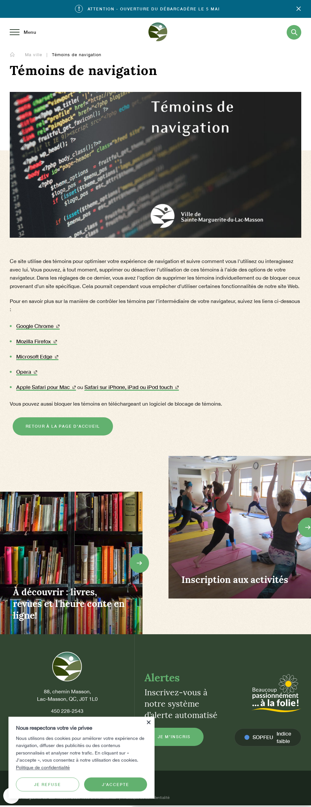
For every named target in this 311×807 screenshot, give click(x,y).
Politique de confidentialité (43, 767)
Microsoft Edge (37, 356)
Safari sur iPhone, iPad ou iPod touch (131, 387)
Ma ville (34, 54)
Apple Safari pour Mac (46, 387)
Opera (26, 372)
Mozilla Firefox (36, 341)
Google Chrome (38, 326)
